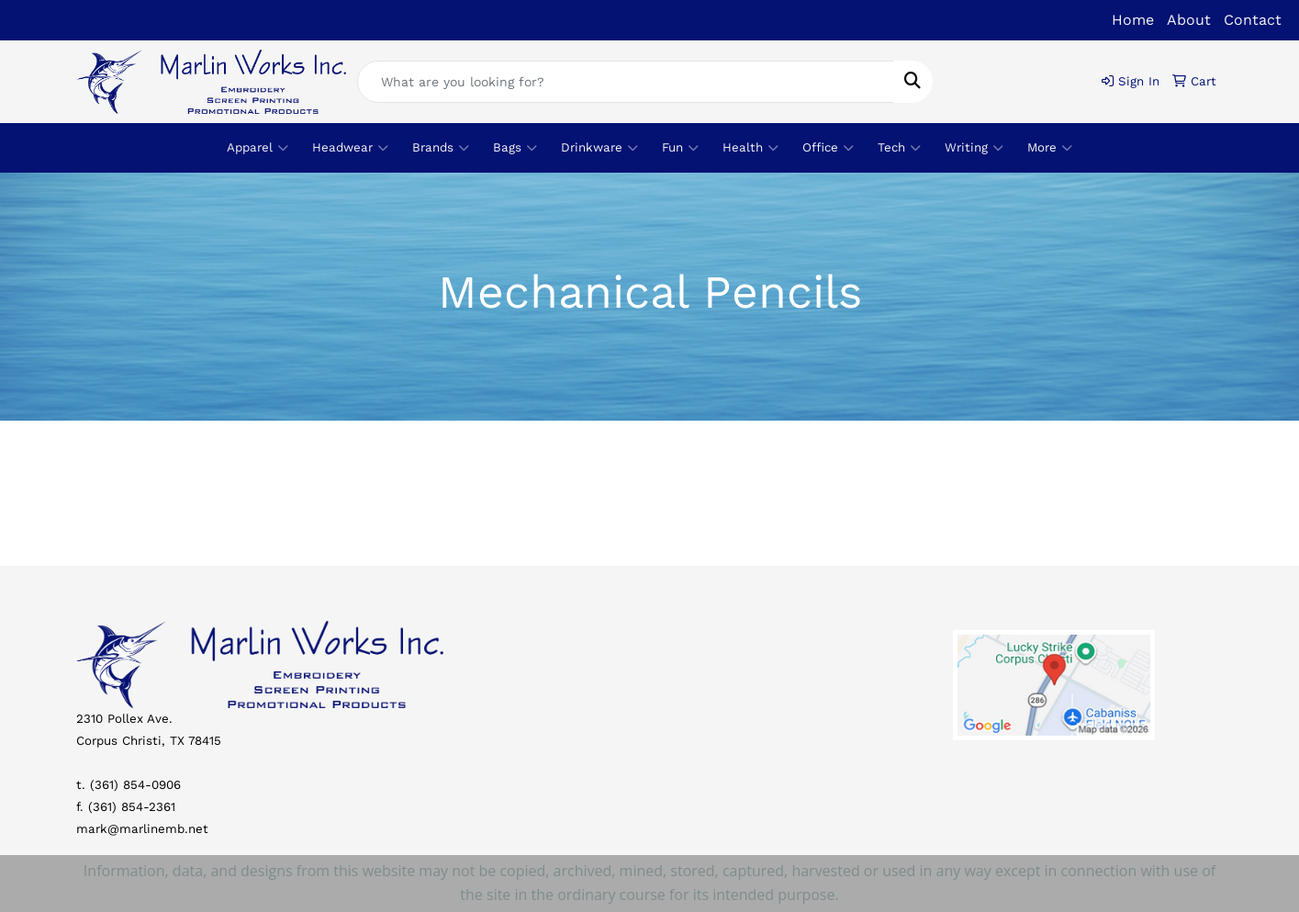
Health (750, 148)
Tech (899, 148)
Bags (515, 148)
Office (828, 148)
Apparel (257, 148)
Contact (1253, 19)
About (1189, 19)
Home (1133, 19)
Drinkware (599, 148)
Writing (974, 148)
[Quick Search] (625, 82)
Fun (680, 148)
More (1049, 148)
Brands (440, 148)
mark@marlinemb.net (142, 829)
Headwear (350, 148)
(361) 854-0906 (135, 785)
